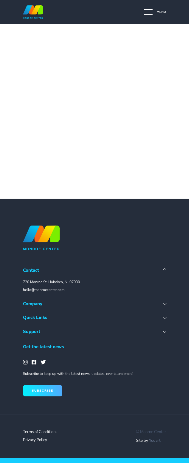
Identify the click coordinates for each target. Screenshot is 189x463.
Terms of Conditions (40, 432)
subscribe (42, 391)
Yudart (155, 440)
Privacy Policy (35, 440)
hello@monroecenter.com (43, 289)
